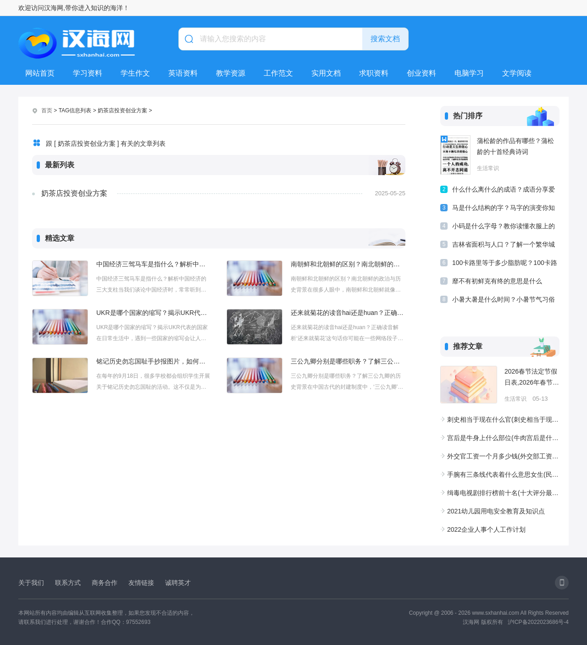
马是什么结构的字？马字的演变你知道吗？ (503, 209)
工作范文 (278, 73)
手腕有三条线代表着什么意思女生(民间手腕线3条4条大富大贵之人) (503, 474)
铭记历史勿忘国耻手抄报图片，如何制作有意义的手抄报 (153, 361)
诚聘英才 (178, 582)
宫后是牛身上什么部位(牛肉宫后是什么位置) (503, 437)
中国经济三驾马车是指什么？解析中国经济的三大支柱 (153, 264)
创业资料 (421, 73)
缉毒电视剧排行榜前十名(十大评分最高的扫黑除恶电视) (503, 492)
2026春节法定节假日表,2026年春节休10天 (531, 378)
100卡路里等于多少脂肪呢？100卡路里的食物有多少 (504, 264)
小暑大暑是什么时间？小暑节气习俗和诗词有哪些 (503, 301)
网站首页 (40, 73)
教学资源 (230, 73)
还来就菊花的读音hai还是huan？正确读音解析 (348, 312)
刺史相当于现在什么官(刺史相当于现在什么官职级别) (503, 419)
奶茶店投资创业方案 (74, 193)
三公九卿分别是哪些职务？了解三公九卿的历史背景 (348, 361)
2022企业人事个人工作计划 (486, 529)
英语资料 (183, 73)
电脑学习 (469, 73)
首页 (46, 110)
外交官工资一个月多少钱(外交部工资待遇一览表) (503, 456)
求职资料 (373, 73)
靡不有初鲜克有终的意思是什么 (497, 281)
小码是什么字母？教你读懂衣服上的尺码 (503, 227)
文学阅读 (517, 73)
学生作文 (135, 73)
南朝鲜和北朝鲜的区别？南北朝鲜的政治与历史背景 (348, 264)
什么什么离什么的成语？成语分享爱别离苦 (503, 191)
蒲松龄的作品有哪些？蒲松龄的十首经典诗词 (515, 146)
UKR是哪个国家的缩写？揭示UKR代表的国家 (153, 312)
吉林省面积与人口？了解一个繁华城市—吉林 (503, 246)
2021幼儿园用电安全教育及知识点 (496, 511)
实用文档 (326, 73)
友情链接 (141, 582)
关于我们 (31, 582)
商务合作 (104, 582)
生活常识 (488, 168)
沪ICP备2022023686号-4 (538, 622)
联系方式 (68, 582)
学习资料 (87, 73)
